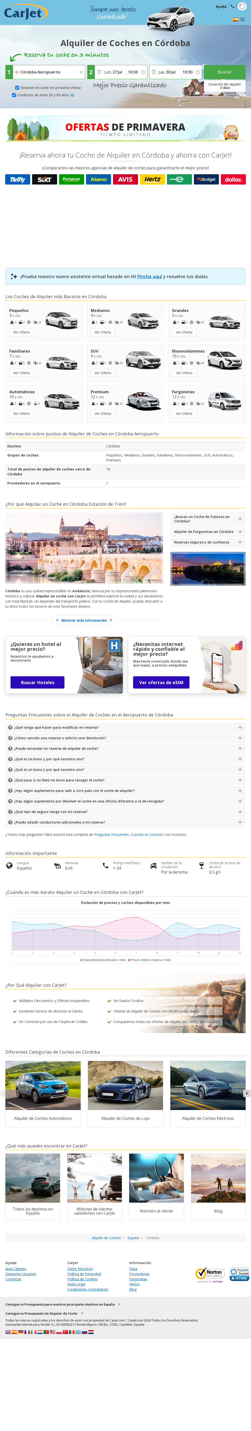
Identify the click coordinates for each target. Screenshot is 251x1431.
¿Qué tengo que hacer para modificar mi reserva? (56, 727)
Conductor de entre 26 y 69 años (45, 95)
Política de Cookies (82, 1279)
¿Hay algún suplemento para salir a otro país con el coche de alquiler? (74, 790)
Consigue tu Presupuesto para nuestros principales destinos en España (60, 1304)
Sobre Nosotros (80, 1268)
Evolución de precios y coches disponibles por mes (125, 902)
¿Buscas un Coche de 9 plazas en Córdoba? (202, 518)
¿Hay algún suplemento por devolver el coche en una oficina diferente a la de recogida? (89, 801)
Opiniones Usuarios (20, 1273)
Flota (133, 1268)
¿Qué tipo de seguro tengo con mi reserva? (51, 811)
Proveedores (139, 1273)
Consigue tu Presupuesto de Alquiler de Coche (41, 1313)
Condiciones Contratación (87, 1289)
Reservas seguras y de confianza (201, 542)
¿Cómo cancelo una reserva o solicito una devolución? (60, 738)
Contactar (13, 1279)
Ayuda (221, 6)
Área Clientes (15, 1268)
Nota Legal (76, 1284)
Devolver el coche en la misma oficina (50, 87)
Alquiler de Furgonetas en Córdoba (204, 531)
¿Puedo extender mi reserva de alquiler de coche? (56, 748)
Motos (134, 1284)
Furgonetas (138, 1279)
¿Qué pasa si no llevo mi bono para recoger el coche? (59, 780)
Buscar (225, 72)
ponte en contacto (149, 834)
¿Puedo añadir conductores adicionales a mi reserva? (59, 822)
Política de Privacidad (84, 1273)
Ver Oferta (21, 332)
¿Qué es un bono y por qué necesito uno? (49, 759)
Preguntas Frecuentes (111, 834)
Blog (133, 1289)
